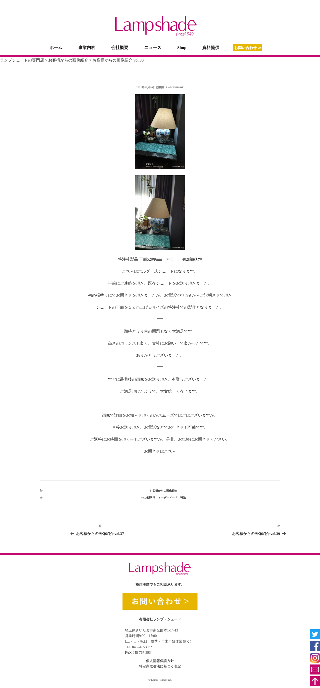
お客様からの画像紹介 (163, 490)
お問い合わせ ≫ (248, 48)
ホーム (56, 47)
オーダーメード (168, 497)
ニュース (152, 47)
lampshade (175, 87)
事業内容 (86, 47)
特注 (183, 497)
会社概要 (119, 47)
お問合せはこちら (160, 451)
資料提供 (210, 47)
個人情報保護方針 (160, 661)
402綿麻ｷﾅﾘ (148, 497)
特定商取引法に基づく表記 (160, 666)
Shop (181, 47)
